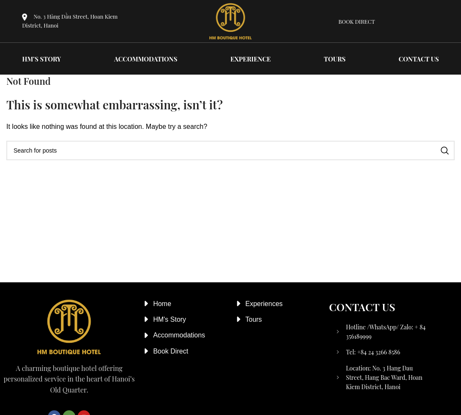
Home (162, 303)
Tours (253, 319)
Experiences (264, 303)
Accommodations (179, 335)
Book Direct (170, 351)
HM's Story (169, 319)
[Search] (230, 150)
